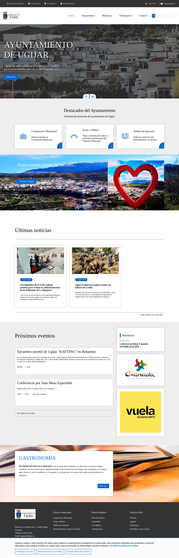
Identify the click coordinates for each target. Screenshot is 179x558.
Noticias (133, 518)
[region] (89, 548)
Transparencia (67, 3)
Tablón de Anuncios (61, 525)
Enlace (11, 77)
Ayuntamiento (88, 15)
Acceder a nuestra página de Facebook (160, 16)
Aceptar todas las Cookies (78, 552)
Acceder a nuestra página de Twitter (170, 16)
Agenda (133, 521)
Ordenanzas (134, 525)
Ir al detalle (40, 260)
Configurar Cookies (24, 552)
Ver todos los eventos (26, 413)
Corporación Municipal (62, 518)
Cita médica (50, 3)
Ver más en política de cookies (124, 546)
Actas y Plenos (59, 521)
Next (93, 96)
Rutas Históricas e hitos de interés (66, 529)
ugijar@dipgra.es (27, 536)
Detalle (59, 145)
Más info (103, 486)
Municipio (107, 15)
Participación (125, 15)
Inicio (71, 15)
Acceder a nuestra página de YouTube (165, 16)
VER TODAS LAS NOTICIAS (151, 315)
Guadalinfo (34, 3)
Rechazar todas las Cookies (50, 552)
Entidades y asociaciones (140, 529)
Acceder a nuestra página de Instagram (175, 16)
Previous (86, 96)
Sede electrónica (15, 3)
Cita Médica (96, 525)
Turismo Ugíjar (26, 181)
